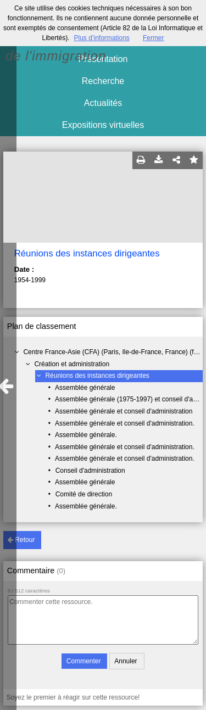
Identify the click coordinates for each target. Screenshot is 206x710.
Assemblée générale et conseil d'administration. (124, 423)
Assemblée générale (85, 388)
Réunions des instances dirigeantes (97, 375)
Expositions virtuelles (103, 125)
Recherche (103, 81)
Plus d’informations (101, 38)
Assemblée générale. (86, 435)
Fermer (153, 38)
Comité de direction (83, 494)
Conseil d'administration (90, 470)
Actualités (103, 103)
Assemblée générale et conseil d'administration (123, 411)
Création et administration (71, 364)
